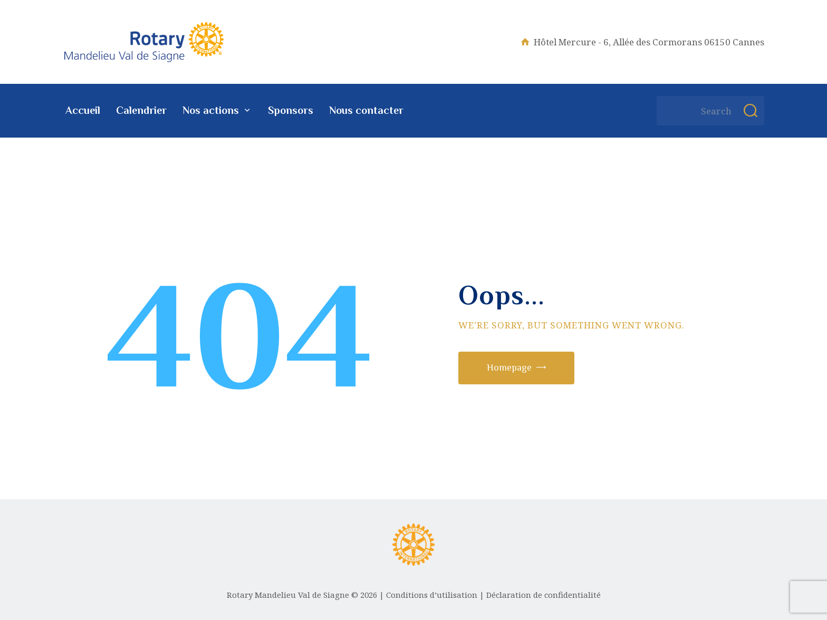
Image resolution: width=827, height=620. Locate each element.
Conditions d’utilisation (431, 594)
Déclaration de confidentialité (543, 594)
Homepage (509, 367)
